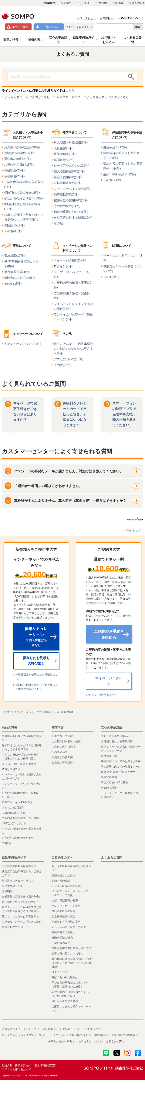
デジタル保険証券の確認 (66, 885)
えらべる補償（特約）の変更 (69, 926)
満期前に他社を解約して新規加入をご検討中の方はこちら (36, 687)
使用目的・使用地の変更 (66, 921)
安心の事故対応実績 (14, 812)
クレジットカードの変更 (66, 905)
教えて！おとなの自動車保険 (20, 916)
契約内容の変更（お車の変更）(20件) (121, 155)
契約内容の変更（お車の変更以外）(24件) (123, 166)
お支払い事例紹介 (62, 762)
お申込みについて (90, 1041)
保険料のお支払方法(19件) (22, 192)
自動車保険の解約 (62, 937)
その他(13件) (112, 180)
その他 (58, 223)
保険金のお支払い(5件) (19, 277)
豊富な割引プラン (12, 769)
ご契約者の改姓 (61, 942)
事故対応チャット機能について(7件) (123, 269)
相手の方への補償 (62, 736)
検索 (137, 27)
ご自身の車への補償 (63, 746)
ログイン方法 (59, 971)
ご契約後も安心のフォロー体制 (20, 818)
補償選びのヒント (12, 885)
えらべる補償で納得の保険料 (19, 763)
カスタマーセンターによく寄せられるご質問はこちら (92, 97)
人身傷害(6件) (63, 148)
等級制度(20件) (14, 170)
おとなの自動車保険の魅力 (18, 837)
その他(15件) (13, 283)
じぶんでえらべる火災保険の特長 (69, 1035)
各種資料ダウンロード (15, 926)
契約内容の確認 (61, 880)
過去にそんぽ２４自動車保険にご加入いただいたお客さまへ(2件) (73, 348)
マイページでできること (102, 695)
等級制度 (7, 891)
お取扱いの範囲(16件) (19, 153)
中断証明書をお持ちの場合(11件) (22, 206)
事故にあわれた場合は (65, 977)
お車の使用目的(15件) (19, 164)
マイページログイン (79, 26)
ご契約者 (50, 26)
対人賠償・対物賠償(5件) (71, 142)
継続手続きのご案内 (63, 875)
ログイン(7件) (63, 266)
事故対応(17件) (14, 255)
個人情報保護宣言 (45, 1065)
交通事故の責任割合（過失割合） (22, 896)
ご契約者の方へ (62, 857)
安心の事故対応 (111, 727)
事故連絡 (20, 26)
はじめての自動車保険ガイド (19, 866)
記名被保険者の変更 (63, 916)
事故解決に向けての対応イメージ (121, 766)
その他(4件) (111, 276)
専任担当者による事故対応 (117, 741)
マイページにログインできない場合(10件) (73, 306)
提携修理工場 (109, 755)
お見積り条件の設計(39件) (22, 147)
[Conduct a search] (67, 76)
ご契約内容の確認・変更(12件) (72, 285)
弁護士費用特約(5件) (68, 177)
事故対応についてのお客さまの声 (121, 761)
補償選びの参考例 (62, 757)
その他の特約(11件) (67, 206)
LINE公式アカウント (14, 823)
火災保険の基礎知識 (124, 1035)
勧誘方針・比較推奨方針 (16, 1065)
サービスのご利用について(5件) (122, 258)
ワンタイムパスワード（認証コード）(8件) (73, 317)
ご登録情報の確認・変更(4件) (72, 296)
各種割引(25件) (14, 176)
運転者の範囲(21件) (17, 158)
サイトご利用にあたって (16, 1069)
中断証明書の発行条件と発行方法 (71, 948)
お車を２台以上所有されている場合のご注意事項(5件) (23, 217)
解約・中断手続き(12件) (119, 174)
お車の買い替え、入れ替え (67, 953)
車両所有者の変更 (62, 932)
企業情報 (106, 18)
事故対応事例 (109, 777)
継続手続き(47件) (115, 147)
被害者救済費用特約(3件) (71, 200)
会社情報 (49, 1029)
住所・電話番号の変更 (65, 900)
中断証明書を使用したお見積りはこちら (36, 676)
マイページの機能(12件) (70, 260)
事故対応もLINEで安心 (114, 782)
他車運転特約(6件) (66, 194)
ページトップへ (134, 530)
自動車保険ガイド (14, 857)
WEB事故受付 (109, 787)
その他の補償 (59, 751)
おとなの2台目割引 (13, 807)
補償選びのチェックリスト (18, 880)
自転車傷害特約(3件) (68, 182)
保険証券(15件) (14, 225)
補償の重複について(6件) (71, 211)
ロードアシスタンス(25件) (71, 165)
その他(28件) (62, 365)
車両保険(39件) (64, 159)
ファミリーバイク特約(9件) (72, 188)
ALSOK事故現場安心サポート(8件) (22, 264)
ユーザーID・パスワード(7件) (72, 274)
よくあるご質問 (111, 857)
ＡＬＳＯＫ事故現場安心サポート (121, 736)
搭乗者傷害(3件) (65, 154)
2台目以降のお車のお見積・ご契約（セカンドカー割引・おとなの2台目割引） (72, 962)
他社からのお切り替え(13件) (23, 198)
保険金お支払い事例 (61, 1041)
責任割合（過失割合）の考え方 (20, 901)
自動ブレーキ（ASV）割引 (18, 802)
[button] (11, 39)
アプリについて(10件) (68, 359)
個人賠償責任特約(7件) (69, 171)
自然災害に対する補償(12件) (73, 217)
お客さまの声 (115, 1041)
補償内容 (58, 727)
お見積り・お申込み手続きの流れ (22, 921)
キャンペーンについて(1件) (22, 343)
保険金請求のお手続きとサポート (121, 771)
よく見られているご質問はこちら (27, 97)
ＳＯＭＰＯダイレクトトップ (20, 1029)
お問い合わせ (86, 18)
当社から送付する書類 (65, 1001)
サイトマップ (91, 1029)
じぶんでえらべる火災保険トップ (23, 1035)
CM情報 (6, 843)
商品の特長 (9, 727)
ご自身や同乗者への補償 (66, 741)
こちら (69, 90)
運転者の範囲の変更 (63, 911)
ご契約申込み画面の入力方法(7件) (23, 184)
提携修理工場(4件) (16, 272)
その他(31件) (13, 231)
